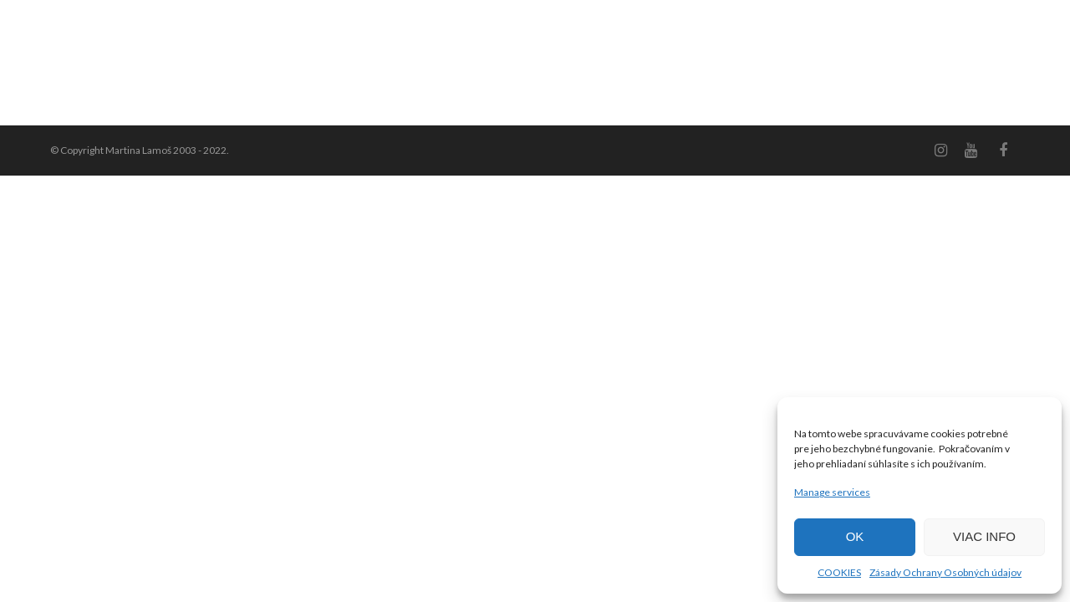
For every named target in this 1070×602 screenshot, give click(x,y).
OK (855, 536)
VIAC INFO (984, 536)
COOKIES (839, 572)
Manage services (832, 492)
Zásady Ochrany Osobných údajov (945, 572)
